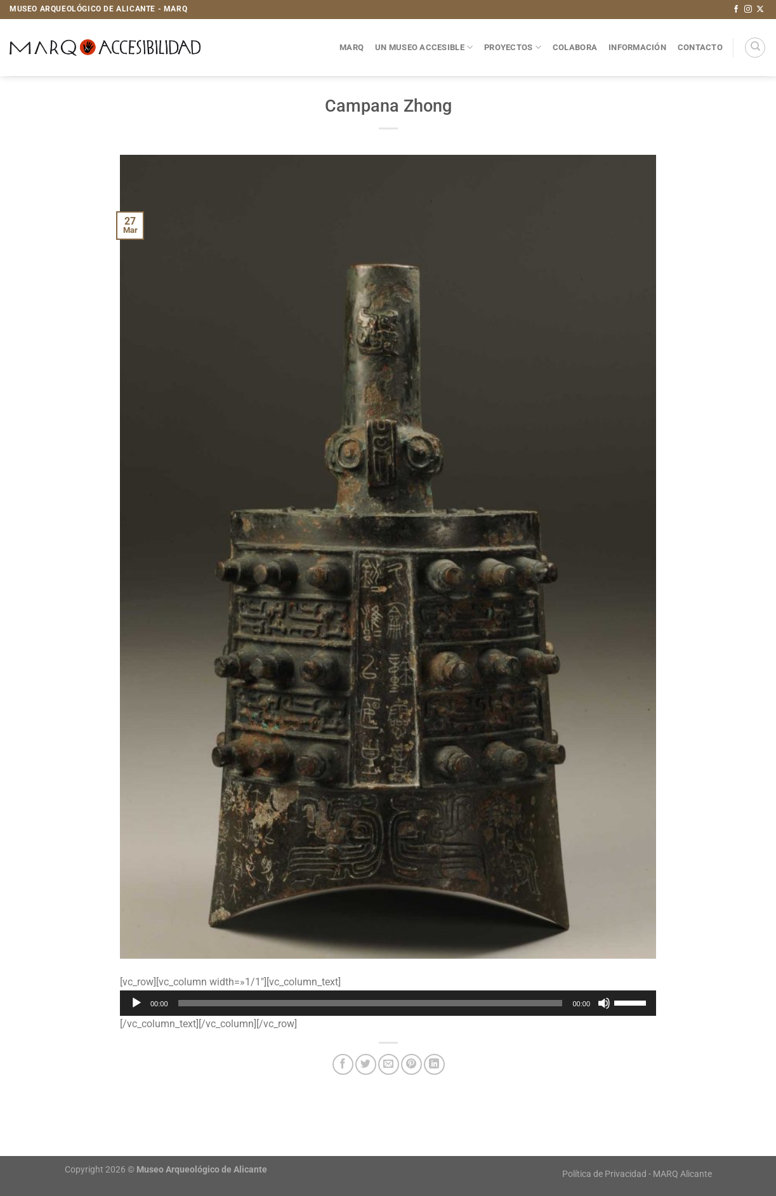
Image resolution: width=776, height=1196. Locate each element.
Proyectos (512, 47)
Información (637, 47)
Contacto (700, 47)
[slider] (370, 1003)
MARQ (351, 47)
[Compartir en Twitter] (365, 1064)
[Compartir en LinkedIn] (434, 1064)
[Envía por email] (388, 1064)
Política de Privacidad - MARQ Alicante (637, 1174)
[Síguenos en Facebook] (736, 9)
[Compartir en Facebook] (342, 1064)
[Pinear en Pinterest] (411, 1064)
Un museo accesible (424, 47)
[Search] (755, 47)
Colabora (575, 47)
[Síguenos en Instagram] (748, 9)
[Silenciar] (604, 1003)
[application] (388, 1003)
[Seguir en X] (760, 9)
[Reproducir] (136, 1003)
